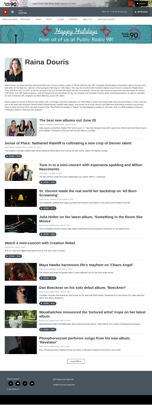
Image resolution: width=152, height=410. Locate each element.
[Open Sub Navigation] (32, 25)
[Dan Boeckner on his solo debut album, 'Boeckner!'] (21, 300)
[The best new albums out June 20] (21, 133)
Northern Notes (106, 25)
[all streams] (141, 17)
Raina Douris (44, 179)
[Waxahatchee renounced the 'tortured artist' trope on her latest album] (21, 324)
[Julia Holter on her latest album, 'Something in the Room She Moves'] (21, 229)
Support (73, 25)
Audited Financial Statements (64, 390)
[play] (5, 17)
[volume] (12, 17)
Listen (60, 25)
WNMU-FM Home (10, 25)
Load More (76, 367)
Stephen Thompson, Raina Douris (51, 130)
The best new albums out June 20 (67, 126)
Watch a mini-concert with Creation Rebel (40, 248)
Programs (25, 25)
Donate (143, 6)
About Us (87, 25)
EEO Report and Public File (63, 385)
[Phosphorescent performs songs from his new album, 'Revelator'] (21, 350)
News (38, 25)
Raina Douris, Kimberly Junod (16, 153)
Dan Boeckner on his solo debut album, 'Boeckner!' (82, 293)
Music (49, 25)
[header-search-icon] (131, 6)
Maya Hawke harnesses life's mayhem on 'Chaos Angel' (86, 270)
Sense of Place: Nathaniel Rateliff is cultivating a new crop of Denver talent (68, 148)
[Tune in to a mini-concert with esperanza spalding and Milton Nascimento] (21, 177)
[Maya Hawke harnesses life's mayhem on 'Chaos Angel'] (21, 277)
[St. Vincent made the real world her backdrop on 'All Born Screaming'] (21, 203)
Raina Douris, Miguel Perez (49, 231)
